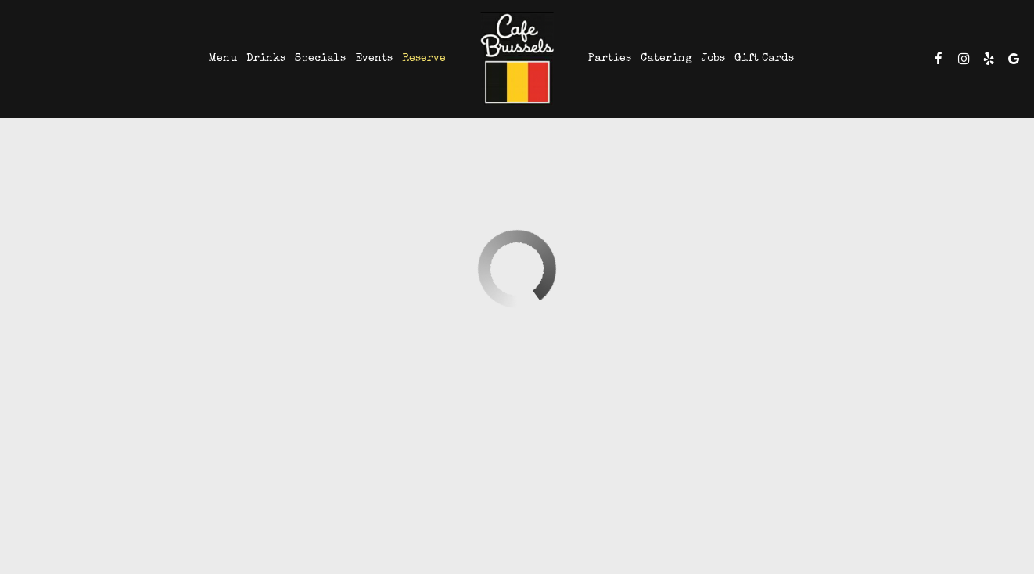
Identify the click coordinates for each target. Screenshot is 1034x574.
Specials (320, 58)
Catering (666, 58)
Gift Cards (764, 58)
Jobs (713, 58)
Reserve (424, 58)
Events (374, 58)
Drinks (265, 58)
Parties (609, 58)
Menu (223, 58)
